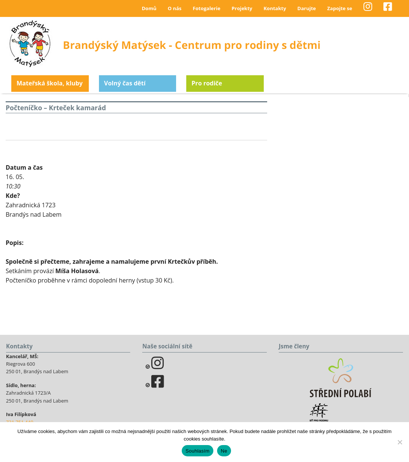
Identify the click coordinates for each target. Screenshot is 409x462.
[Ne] (399, 442)
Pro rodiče (207, 83)
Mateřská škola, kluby (50, 83)
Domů (149, 8)
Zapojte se (339, 8)
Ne (224, 451)
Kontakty (274, 8)
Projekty (242, 8)
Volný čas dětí (125, 83)
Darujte (306, 8)
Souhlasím (197, 451)
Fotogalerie (206, 8)
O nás (175, 8)
